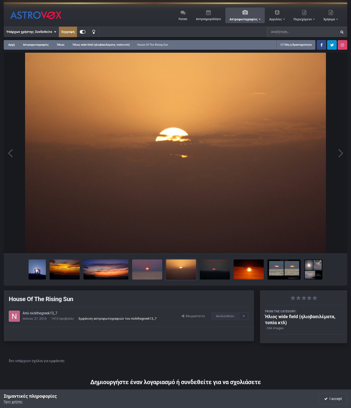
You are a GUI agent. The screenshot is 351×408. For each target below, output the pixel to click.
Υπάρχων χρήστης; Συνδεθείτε (31, 32)
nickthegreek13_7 (43, 313)
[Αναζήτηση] (292, 32)
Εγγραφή (67, 32)
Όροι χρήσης (13, 401)
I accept (333, 399)
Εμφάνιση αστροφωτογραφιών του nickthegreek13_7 (118, 318)
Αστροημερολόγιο (208, 19)
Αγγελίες (276, 19)
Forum (183, 19)
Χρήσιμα (329, 19)
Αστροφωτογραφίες (244, 19)
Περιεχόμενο (303, 19)
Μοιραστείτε (193, 316)
